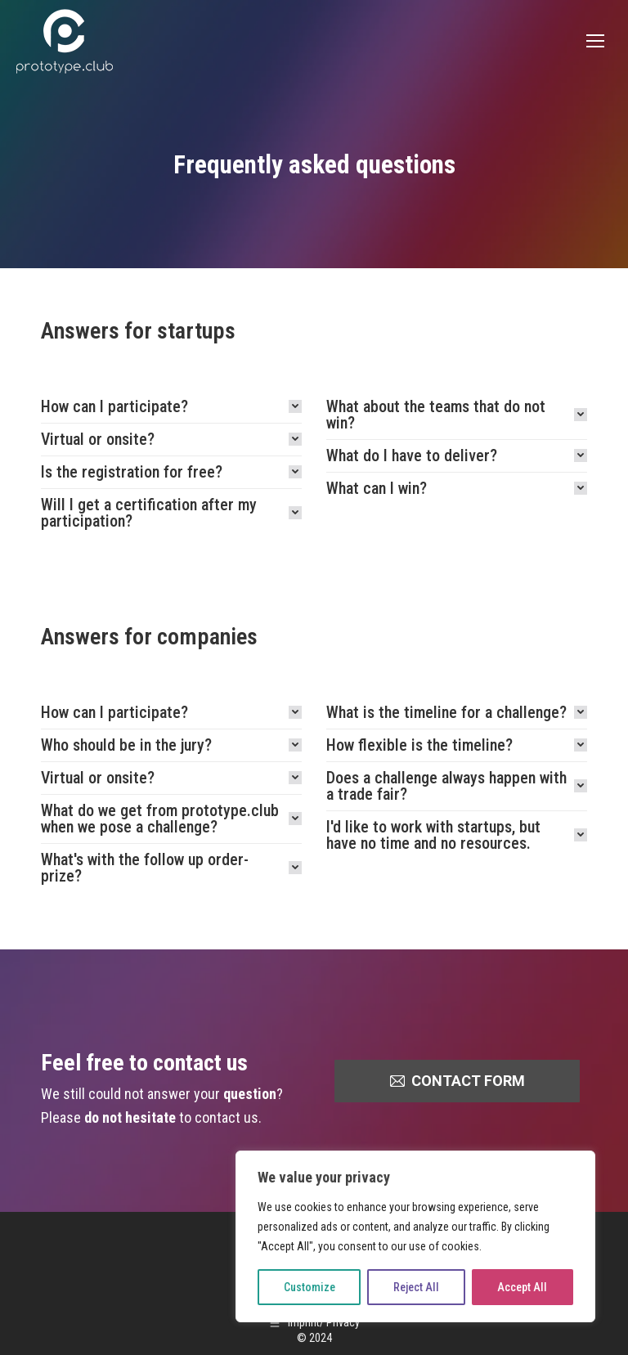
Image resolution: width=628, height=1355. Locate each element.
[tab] (171, 406)
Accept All (522, 1287)
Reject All (416, 1287)
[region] (415, 1236)
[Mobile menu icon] (595, 41)
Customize (309, 1287)
